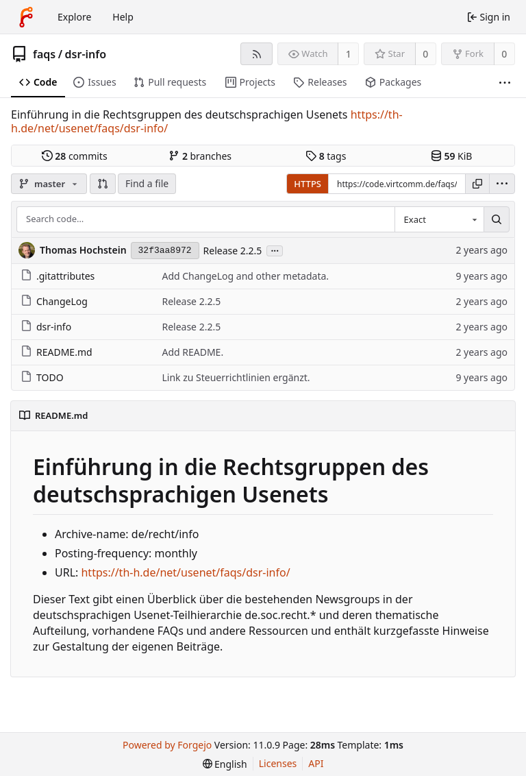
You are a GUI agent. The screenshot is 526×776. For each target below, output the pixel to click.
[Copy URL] (477, 183)
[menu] (502, 183)
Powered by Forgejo (167, 744)
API (315, 763)
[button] (103, 183)
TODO (42, 377)
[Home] (26, 17)
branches (199, 155)
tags (325, 155)
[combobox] (439, 219)
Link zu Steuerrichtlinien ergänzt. (236, 377)
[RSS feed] (256, 54)
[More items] (504, 82)
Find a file (146, 183)
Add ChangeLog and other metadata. (245, 275)
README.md (56, 352)
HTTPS (307, 184)
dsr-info (86, 54)
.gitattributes (58, 275)
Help (123, 16)
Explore (74, 16)
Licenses (278, 763)
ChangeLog (54, 301)
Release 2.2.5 (232, 250)
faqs (44, 54)
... (275, 249)
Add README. (192, 352)
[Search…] (497, 219)
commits (75, 155)
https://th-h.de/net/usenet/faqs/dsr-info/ (185, 572)
